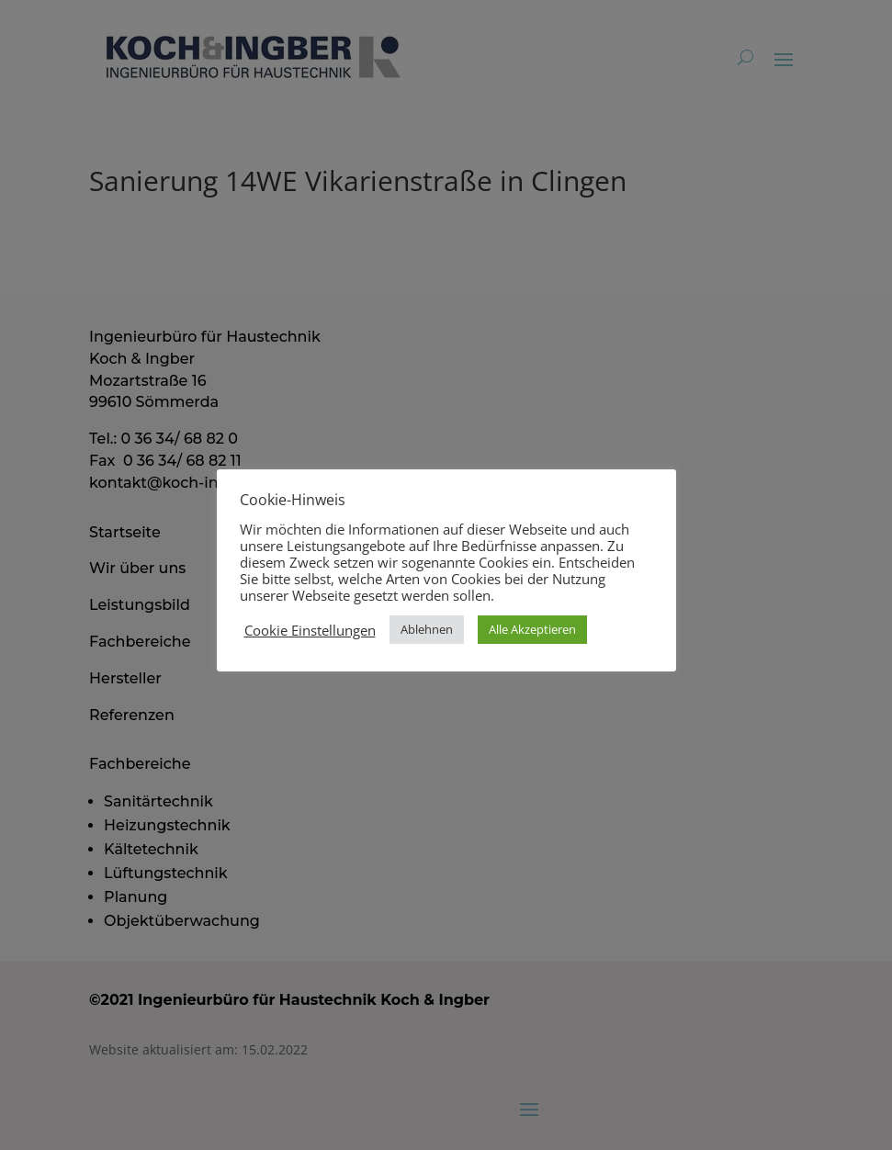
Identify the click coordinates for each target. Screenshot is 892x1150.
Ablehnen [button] (427, 629)
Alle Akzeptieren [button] (532, 629)
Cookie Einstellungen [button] (310, 630)
